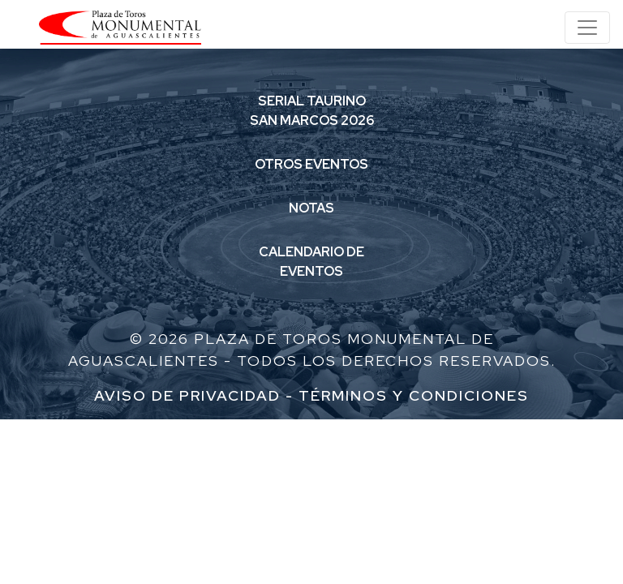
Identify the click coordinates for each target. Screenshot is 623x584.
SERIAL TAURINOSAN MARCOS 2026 (312, 110)
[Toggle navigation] (587, 27)
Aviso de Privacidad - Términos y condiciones (311, 395)
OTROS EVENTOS (311, 164)
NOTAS (311, 208)
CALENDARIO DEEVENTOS (311, 261)
